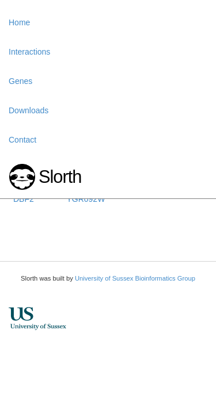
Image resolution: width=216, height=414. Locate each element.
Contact (22, 139)
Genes (20, 81)
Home (19, 22)
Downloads (28, 110)
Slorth (60, 177)
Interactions (29, 51)
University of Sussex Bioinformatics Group (135, 278)
